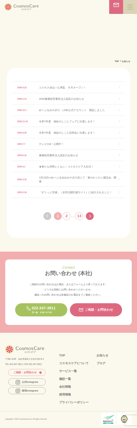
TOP (117, 61)
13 (79, 216)
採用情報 (65, 394)
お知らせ (102, 355)
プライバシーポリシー (74, 402)
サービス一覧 (68, 371)
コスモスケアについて (74, 363)
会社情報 (65, 386)
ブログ (100, 363)
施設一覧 (65, 379)
